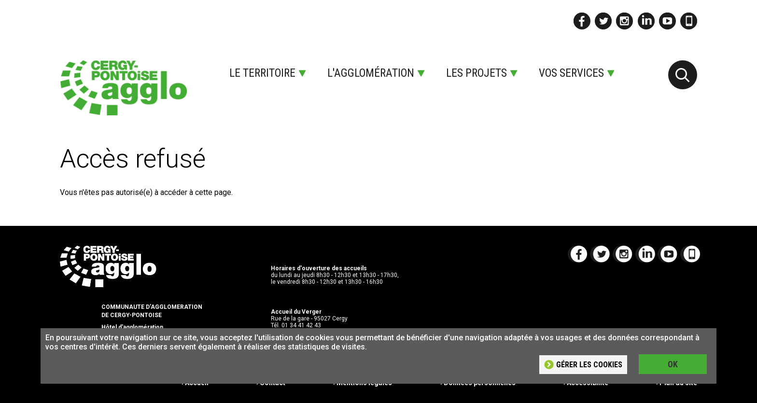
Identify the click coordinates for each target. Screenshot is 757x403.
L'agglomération (370, 73)
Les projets (476, 73)
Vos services (571, 73)
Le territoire (262, 73)
